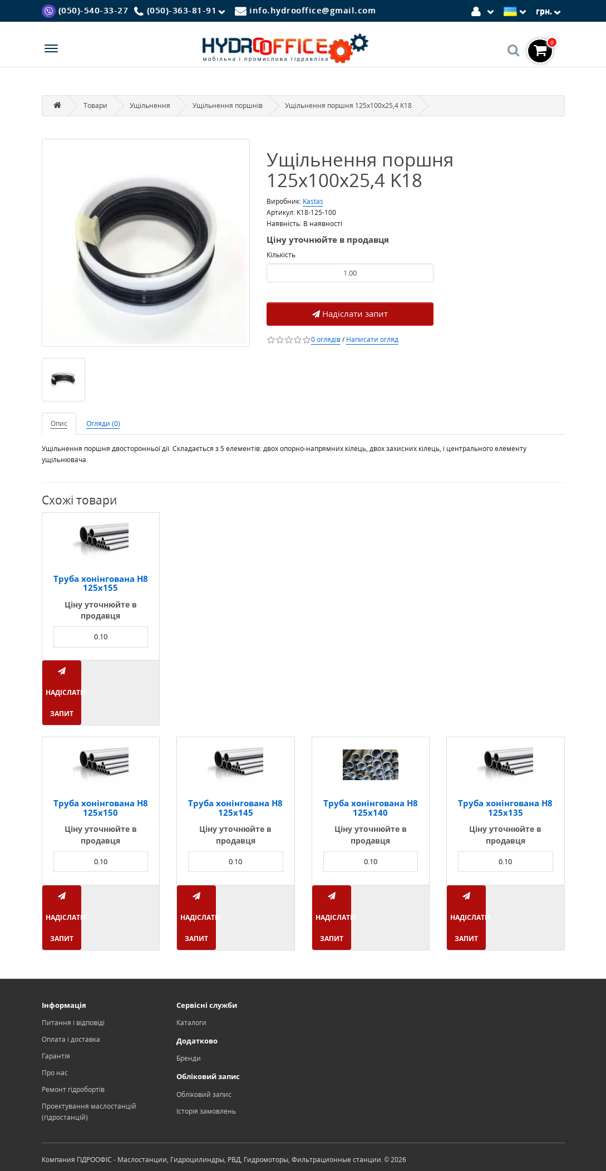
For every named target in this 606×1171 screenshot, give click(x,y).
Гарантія (56, 1056)
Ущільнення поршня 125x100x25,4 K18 (348, 105)
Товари (95, 105)
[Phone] (181, 11)
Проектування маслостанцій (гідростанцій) (89, 1111)
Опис (59, 423)
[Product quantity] (350, 272)
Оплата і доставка (71, 1039)
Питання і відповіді (73, 1022)
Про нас (55, 1072)
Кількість (281, 254)
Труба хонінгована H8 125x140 (370, 807)
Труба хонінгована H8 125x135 (505, 807)
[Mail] (305, 10)
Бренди (188, 1058)
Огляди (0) (103, 423)
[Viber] (85, 10)
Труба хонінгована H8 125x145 (235, 807)
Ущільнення (150, 105)
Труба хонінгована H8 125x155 (100, 583)
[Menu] (51, 49)
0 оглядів (326, 339)
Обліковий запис (203, 1094)
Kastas (313, 201)
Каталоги (191, 1022)
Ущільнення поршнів (228, 105)
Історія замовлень (206, 1111)
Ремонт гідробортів (73, 1089)
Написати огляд (372, 339)
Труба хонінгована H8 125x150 (100, 807)
